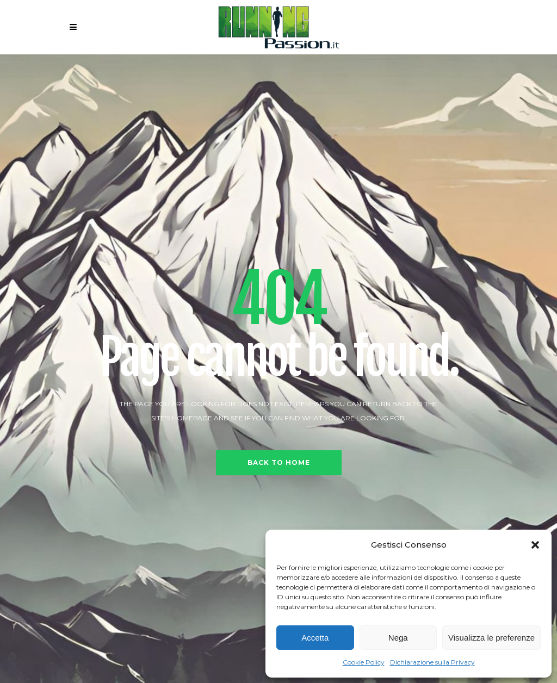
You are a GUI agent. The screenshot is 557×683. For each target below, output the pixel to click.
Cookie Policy (364, 662)
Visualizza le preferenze (491, 637)
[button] (535, 544)
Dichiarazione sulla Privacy (432, 662)
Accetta (315, 637)
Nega (398, 637)
